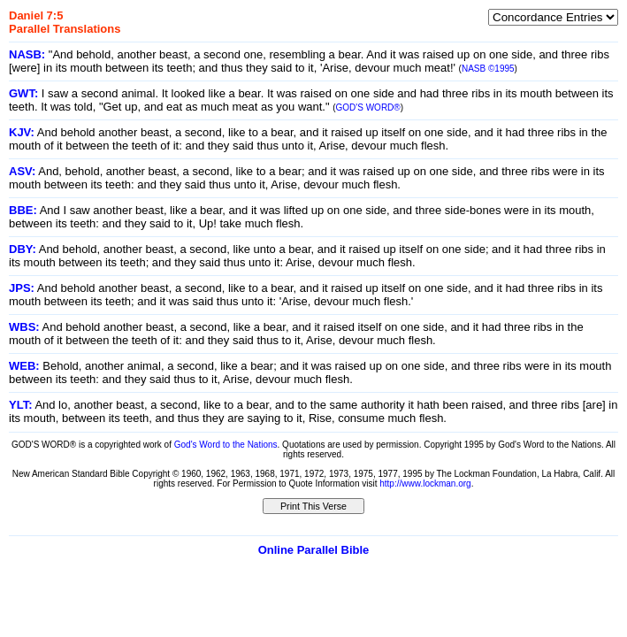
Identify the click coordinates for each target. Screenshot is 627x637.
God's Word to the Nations (226, 444)
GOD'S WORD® (368, 107)
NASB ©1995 (488, 68)
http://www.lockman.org (424, 483)
